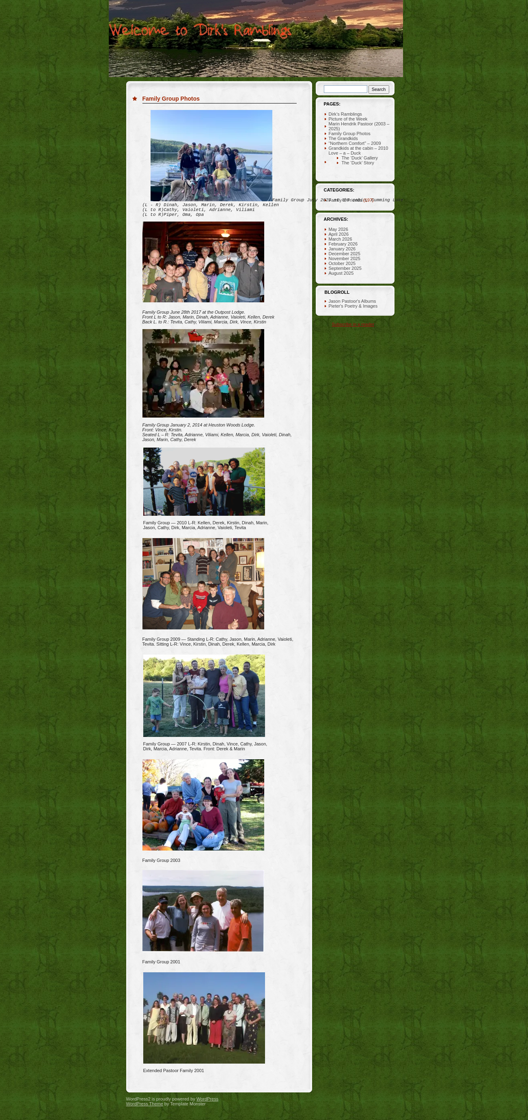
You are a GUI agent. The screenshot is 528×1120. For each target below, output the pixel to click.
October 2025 (342, 263)
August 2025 (341, 273)
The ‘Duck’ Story (358, 162)
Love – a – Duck (345, 153)
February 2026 (343, 243)
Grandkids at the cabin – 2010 (358, 148)
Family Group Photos (171, 98)
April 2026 (339, 234)
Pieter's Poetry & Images (353, 306)
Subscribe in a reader (353, 324)
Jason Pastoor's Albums (352, 301)
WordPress (207, 1108)
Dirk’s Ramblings (345, 114)
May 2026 (338, 229)
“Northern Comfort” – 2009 (355, 143)
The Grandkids (343, 138)
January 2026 (342, 248)
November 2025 (344, 258)
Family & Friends (345, 200)
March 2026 (340, 239)
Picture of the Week (348, 118)
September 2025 (345, 268)
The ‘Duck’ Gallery (360, 157)
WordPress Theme (144, 1113)
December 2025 (344, 253)
